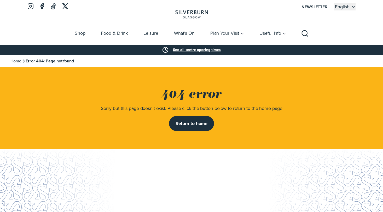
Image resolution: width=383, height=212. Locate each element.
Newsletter (314, 7)
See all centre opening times (196, 49)
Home (15, 61)
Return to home (192, 123)
